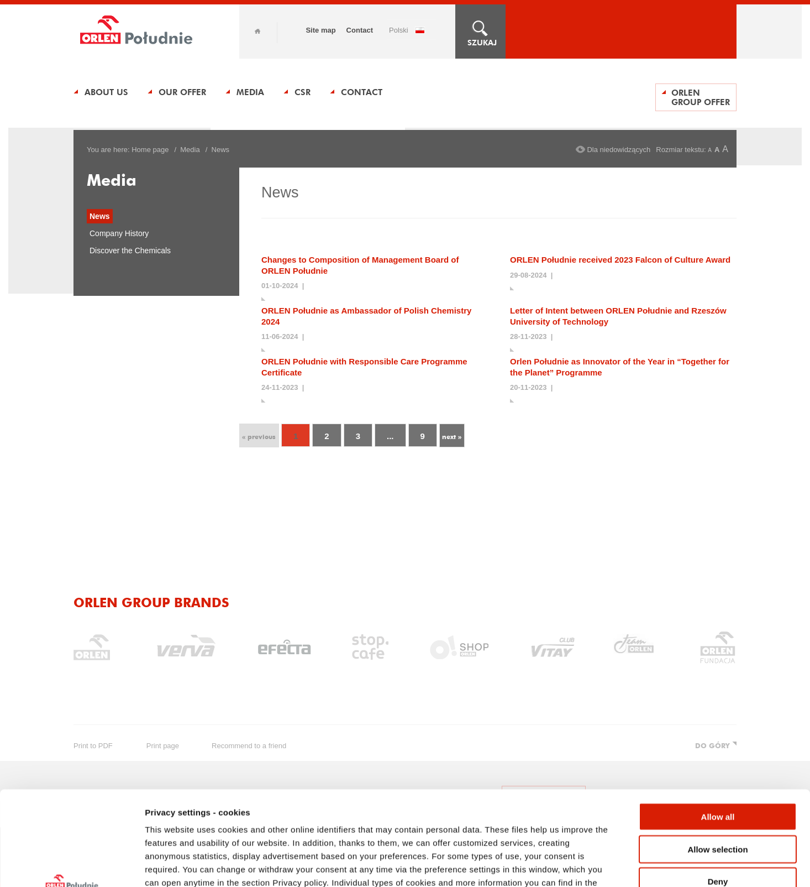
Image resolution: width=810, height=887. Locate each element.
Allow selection (717, 760)
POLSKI (398, 30)
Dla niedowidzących (618, 149)
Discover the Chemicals (130, 250)
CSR (302, 92)
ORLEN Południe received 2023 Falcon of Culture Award (620, 259)
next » (451, 437)
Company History (119, 233)
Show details (580, 865)
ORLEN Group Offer (700, 97)
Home (257, 31)
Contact (359, 30)
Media (250, 92)
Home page (150, 149)
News (100, 216)
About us (106, 92)
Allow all (718, 728)
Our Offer (182, 92)
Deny (718, 792)
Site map (320, 30)
